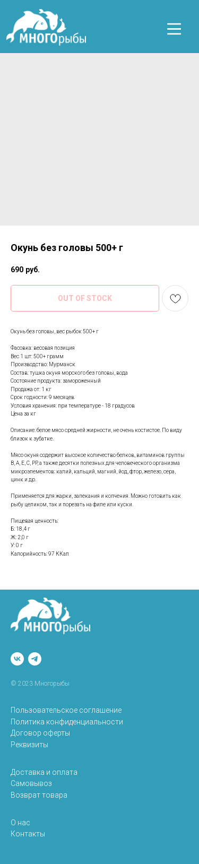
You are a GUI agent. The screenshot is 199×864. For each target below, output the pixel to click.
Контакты (28, 834)
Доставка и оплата (44, 772)
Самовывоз (31, 783)
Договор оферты (40, 733)
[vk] (17, 659)
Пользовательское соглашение (66, 710)
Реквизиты (29, 744)
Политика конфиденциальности (67, 722)
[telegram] (34, 659)
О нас (20, 822)
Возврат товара (39, 795)
